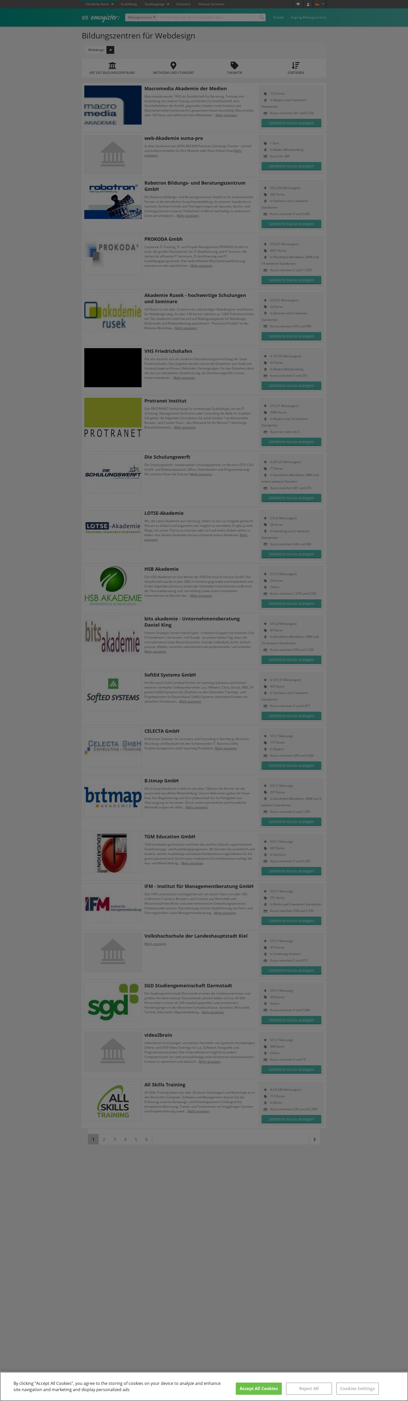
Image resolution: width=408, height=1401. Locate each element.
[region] (204, 1386)
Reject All (309, 1388)
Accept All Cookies (259, 1388)
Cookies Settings (357, 1388)
